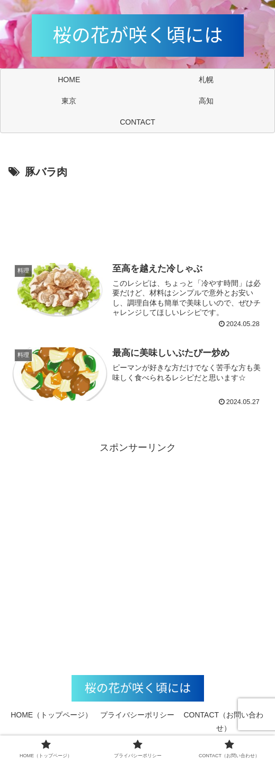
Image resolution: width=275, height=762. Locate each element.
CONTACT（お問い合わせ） (224, 721)
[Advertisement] (137, 213)
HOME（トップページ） (51, 715)
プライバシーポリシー (137, 715)
